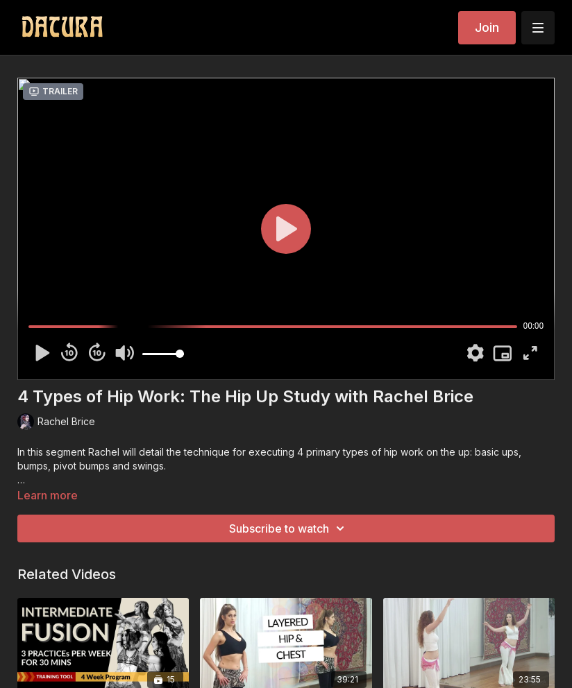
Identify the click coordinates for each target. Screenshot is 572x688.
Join (487, 27)
